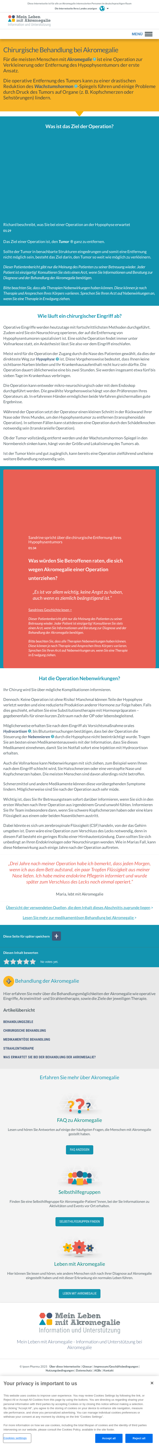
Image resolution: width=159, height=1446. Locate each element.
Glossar (87, 1366)
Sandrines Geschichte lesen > (50, 610)
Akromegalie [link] (79, 59)
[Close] (152, 1383)
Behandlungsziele (18, 1022)
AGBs (97, 1370)
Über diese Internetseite (64, 1366)
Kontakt (108, 1370)
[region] (79, 1411)
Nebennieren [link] (39, 736)
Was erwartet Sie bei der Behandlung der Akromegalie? (49, 1057)
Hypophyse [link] (45, 359)
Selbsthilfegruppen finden (79, 1221)
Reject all (139, 1438)
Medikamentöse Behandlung (26, 1039)
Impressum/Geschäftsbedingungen (116, 1366)
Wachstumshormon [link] (53, 86)
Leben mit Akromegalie (80, 1293)
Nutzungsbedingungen (60, 1370)
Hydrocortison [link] (15, 731)
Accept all (109, 1438)
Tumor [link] (64, 241)
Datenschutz (84, 1370)
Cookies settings (15, 1438)
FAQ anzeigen (79, 1150)
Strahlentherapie (18, 1048)
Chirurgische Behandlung (24, 1030)
